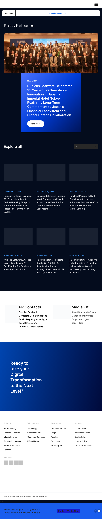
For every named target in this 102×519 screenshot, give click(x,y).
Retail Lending (10, 428)
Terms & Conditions (83, 445)
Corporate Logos (80, 319)
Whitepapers (56, 445)
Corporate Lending (12, 433)
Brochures (55, 441)
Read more (36, 124)
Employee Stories (34, 433)
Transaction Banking (13, 441)
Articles (54, 437)
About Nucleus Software (84, 312)
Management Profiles (82, 315)
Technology (32, 428)
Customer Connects (36, 437)
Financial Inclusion (12, 445)
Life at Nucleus (33, 441)
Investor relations (82, 433)
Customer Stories (58, 428)
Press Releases (56, 13)
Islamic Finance (10, 437)
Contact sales (81, 428)
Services (7, 450)
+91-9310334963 (35, 326)
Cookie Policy (80, 437)
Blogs (53, 433)
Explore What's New (68, 511)
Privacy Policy (81, 441)
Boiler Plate (77, 323)
